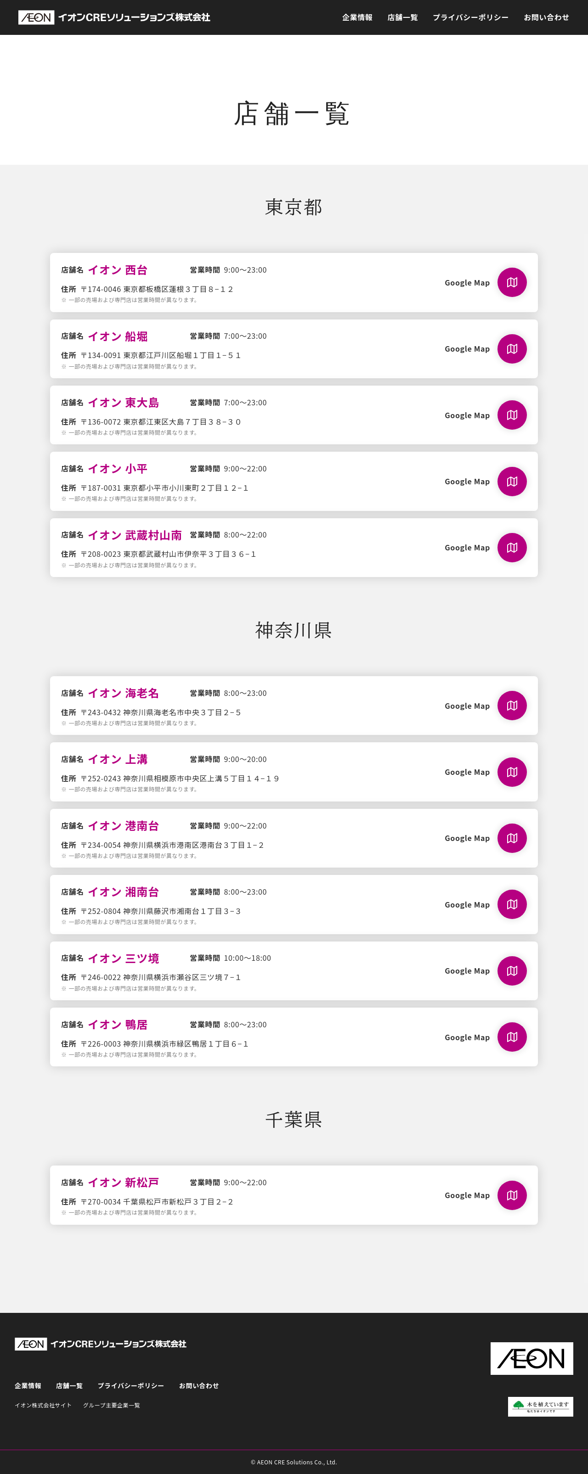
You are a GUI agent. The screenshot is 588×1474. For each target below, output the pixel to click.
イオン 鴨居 (118, 1024)
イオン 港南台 (123, 825)
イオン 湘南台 (123, 891)
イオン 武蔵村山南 (135, 535)
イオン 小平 (118, 468)
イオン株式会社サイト (43, 1405)
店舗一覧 (403, 16)
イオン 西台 (118, 269)
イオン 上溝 (118, 759)
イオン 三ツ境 (123, 958)
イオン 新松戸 (123, 1182)
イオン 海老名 (123, 692)
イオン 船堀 (118, 336)
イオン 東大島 (123, 402)
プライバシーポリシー (471, 16)
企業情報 (357, 16)
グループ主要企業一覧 (111, 1405)
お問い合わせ (547, 16)
